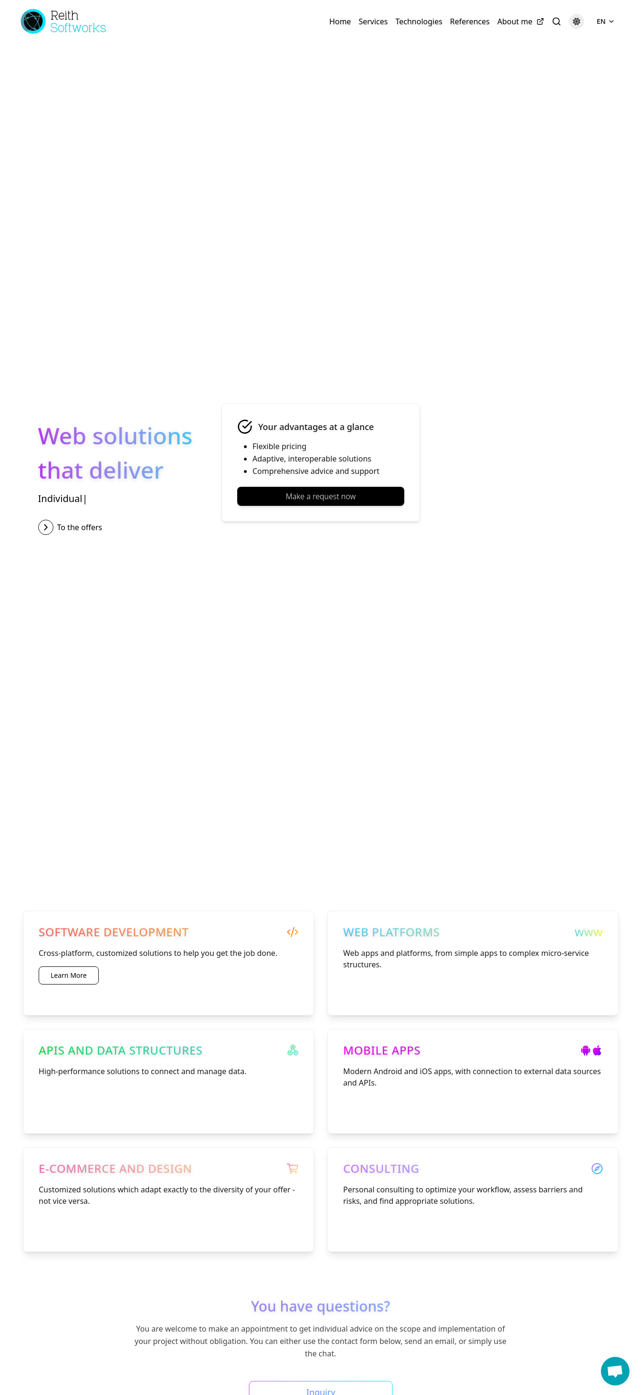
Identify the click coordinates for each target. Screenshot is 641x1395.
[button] (615, 1371)
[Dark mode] (576, 21)
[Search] (556, 21)
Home (340, 21)
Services (373, 21)
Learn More (69, 975)
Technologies (418, 21)
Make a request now (320, 496)
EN (606, 21)
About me (520, 21)
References (470, 21)
